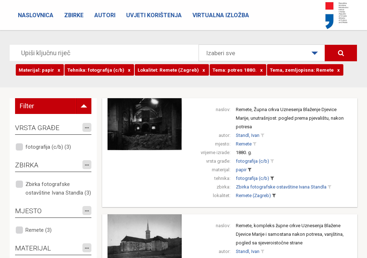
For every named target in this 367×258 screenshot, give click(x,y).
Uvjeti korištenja (154, 15)
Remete (244, 144)
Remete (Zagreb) (253, 195)
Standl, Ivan (247, 135)
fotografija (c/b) (252, 161)
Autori (104, 15)
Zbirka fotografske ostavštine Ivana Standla (281, 187)
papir (241, 169)
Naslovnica (35, 15)
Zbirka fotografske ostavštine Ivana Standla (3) (58, 188)
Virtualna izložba (220, 15)
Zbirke (74, 15)
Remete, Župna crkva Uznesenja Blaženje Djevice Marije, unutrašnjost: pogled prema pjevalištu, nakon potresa (290, 118)
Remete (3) (38, 230)
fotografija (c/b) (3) (48, 147)
